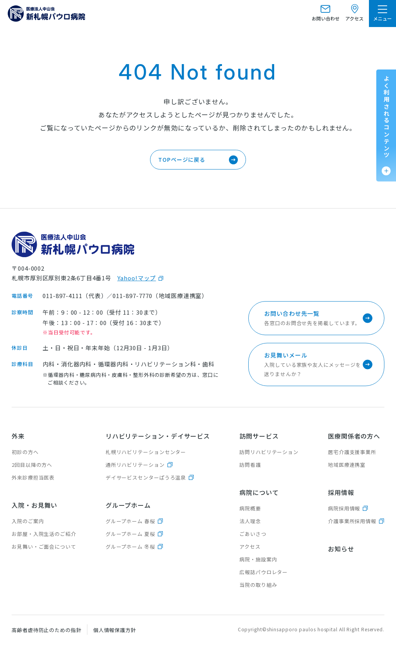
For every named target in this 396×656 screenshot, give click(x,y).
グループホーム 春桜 (130, 521)
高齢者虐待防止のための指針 (47, 630)
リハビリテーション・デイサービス (158, 436)
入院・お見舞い (34, 505)
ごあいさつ (252, 533)
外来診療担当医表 (33, 477)
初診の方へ (25, 452)
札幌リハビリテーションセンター (146, 452)
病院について (258, 492)
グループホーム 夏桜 (130, 533)
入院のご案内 (28, 521)
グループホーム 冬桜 (130, 546)
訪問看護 (250, 464)
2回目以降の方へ (32, 464)
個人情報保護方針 (114, 630)
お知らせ (341, 548)
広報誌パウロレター (263, 572)
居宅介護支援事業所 (352, 452)
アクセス (250, 546)
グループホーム (128, 505)
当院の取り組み (258, 584)
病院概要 (250, 508)
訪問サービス (258, 436)
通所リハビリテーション (135, 464)
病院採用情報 (344, 508)
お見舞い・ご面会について (44, 546)
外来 (18, 436)
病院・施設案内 (258, 559)
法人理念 (250, 521)
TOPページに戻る (181, 159)
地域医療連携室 (346, 464)
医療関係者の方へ (354, 436)
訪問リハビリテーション (269, 452)
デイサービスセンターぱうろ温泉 (146, 477)
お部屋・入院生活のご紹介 (44, 533)
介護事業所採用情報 (352, 521)
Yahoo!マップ (136, 278)
